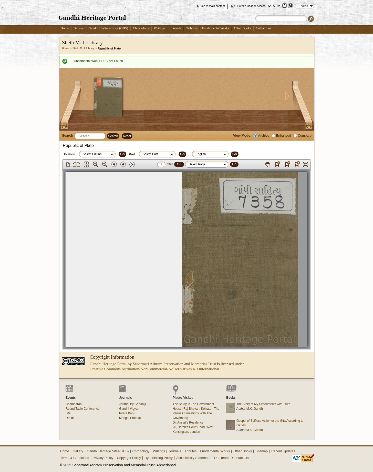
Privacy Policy (103, 458)
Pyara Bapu (127, 413)
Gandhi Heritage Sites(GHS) (108, 451)
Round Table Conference (83, 408)
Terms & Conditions (74, 458)
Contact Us (240, 458)
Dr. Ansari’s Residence (188, 422)
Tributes (191, 28)
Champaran (74, 404)
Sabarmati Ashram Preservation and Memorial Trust (174, 363)
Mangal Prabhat (130, 418)
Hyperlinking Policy (158, 458)
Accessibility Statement (193, 458)
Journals (175, 28)
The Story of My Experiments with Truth (263, 404)
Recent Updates (283, 451)
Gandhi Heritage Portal (108, 363)
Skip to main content (212, 5)
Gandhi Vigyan (129, 408)
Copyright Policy (129, 458)
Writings (159, 28)
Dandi (70, 418)
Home (65, 28)
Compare (305, 135)
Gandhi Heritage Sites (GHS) (108, 28)
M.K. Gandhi (255, 408)
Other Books (242, 28)
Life (68, 413)
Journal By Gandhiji (132, 404)
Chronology (141, 28)
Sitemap (261, 451)
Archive (263, 135)
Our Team (221, 458)
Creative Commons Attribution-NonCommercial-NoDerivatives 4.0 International (154, 369)
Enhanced (283, 135)
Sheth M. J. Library (83, 48)
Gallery (79, 28)
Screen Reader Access (251, 5)
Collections (263, 28)
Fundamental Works (215, 28)
